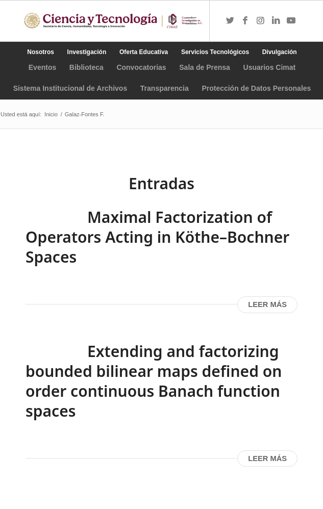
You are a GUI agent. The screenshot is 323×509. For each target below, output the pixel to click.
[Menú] (191, 21)
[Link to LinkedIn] (276, 21)
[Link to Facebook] (245, 21)
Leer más (267, 304)
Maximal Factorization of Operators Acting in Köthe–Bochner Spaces (157, 237)
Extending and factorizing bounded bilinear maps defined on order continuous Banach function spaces (154, 381)
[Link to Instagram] (260, 21)
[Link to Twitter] (230, 21)
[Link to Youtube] (291, 21)
